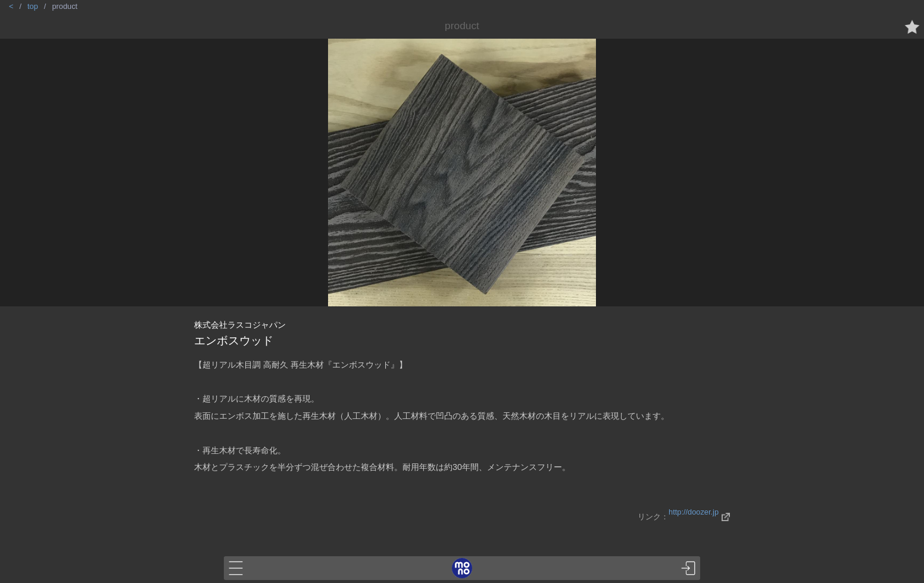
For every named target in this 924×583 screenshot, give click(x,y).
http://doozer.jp (694, 511)
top (32, 6)
